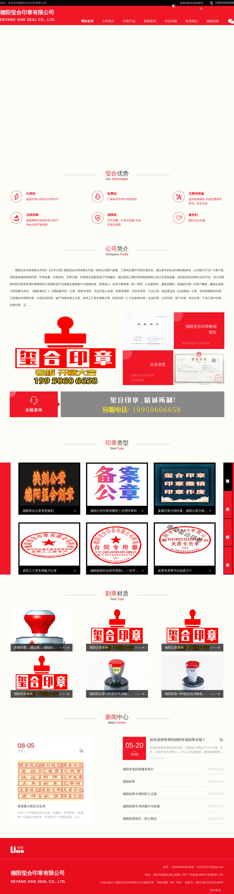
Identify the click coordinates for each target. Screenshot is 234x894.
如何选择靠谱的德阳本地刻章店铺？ (178, 740)
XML (172, 882)
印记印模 (171, 21)
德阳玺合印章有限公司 (32, 2)
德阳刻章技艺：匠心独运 (140, 818)
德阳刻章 (213, 21)
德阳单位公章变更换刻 (38, 510)
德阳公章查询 (99, 647)
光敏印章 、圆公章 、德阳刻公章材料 (39, 647)
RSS (179, 882)
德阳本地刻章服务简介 (138, 769)
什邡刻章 (227, 560)
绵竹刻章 (227, 532)
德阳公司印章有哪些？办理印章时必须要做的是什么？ (117, 510)
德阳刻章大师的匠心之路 (140, 794)
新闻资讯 (150, 21)
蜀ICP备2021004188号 (209, 882)
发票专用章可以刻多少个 (175, 570)
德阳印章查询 (23, 693)
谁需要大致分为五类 (31, 806)
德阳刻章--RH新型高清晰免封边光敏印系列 (192, 693)
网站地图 (162, 882)
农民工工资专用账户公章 (40, 570)
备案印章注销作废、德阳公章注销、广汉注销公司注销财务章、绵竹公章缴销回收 (184, 510)
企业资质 (158, 364)
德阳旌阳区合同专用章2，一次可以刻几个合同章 (117, 570)
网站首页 (87, 21)
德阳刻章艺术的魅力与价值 (141, 806)
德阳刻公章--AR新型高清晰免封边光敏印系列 (117, 693)
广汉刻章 (227, 505)
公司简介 (108, 21)
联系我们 (192, 21)
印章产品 (129, 21)
